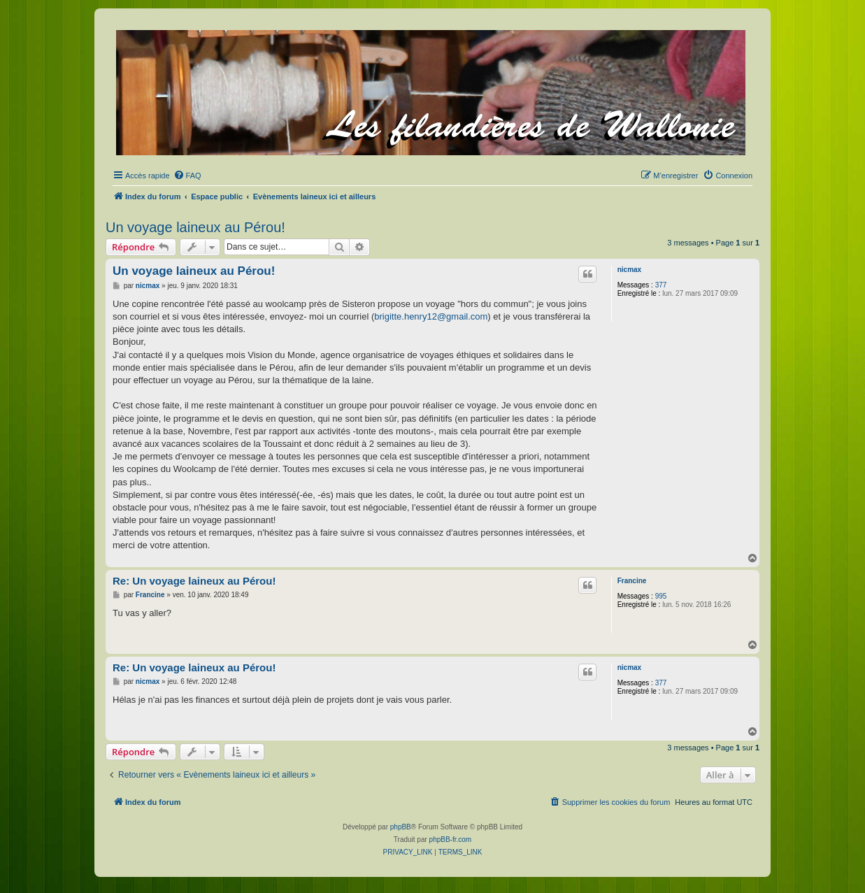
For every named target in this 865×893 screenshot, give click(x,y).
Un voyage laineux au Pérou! (195, 227)
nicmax (629, 269)
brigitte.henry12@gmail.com (430, 316)
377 (661, 285)
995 (661, 596)
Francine (632, 581)
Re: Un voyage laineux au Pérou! (194, 581)
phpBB (400, 827)
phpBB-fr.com (450, 839)
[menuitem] (187, 175)
